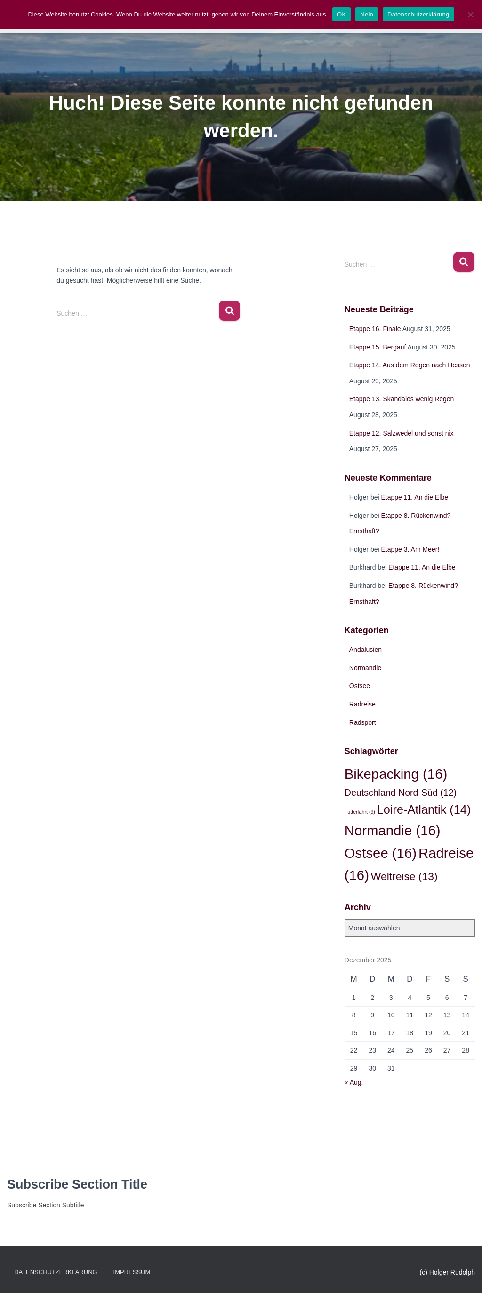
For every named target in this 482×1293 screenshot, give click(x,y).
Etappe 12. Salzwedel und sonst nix (401, 433)
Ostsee (359, 686)
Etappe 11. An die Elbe (414, 497)
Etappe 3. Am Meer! (410, 549)
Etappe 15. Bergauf (377, 347)
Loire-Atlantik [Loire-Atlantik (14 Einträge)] (424, 809)
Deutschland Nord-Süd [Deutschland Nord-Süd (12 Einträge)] (401, 792)
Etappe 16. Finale (375, 329)
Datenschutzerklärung (55, 1272)
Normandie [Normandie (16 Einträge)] (393, 830)
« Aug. (354, 1082)
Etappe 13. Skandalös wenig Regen (401, 399)
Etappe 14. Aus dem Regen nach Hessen (409, 365)
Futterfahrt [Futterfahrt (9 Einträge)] (360, 812)
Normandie (365, 668)
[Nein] (470, 14)
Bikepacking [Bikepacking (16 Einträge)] (396, 774)
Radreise (362, 704)
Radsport (362, 722)
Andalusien (365, 649)
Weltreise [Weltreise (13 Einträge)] (404, 876)
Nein (366, 14)
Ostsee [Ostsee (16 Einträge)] (381, 853)
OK (341, 14)
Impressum (132, 1272)
